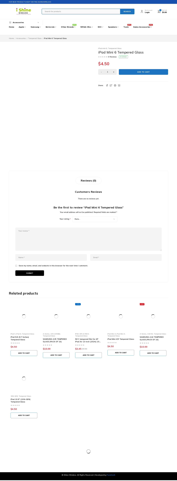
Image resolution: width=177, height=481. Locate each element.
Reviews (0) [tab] (88, 180)
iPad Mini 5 (121, 334)
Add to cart (143, 72)
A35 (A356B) (55, 334)
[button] (24, 353)
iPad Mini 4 (111, 334)
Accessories (21, 38)
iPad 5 (13, 334)
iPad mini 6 (102, 48)
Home (11, 38)
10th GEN (14, 396)
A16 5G (150, 334)
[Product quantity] (107, 72)
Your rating (65, 219)
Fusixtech (111, 475)
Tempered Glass (35, 38)
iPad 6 (18, 334)
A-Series (46, 334)
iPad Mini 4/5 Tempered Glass (120, 339)
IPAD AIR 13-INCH (82, 334)
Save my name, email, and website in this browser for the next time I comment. (53, 266)
